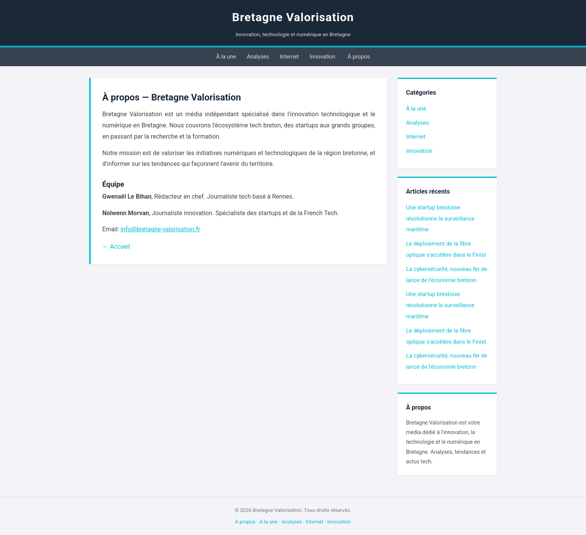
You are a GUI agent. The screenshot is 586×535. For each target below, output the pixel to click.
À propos (359, 57)
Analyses (258, 57)
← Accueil (116, 246)
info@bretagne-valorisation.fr (160, 229)
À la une (226, 57)
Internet (289, 57)
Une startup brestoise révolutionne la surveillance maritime (440, 218)
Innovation (322, 57)
